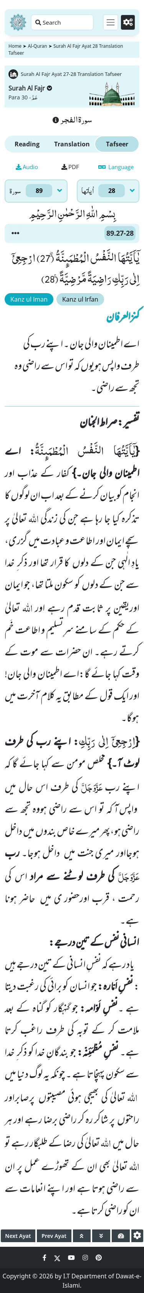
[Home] (18, 22)
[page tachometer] (121, 1236)
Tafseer (117, 144)
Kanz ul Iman (29, 299)
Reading (27, 144)
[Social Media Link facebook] (45, 1257)
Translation (72, 144)
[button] (15, 233)
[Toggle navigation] (110, 22)
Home (15, 46)
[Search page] (62, 22)
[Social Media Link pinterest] (99, 1257)
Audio (27, 167)
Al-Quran (37, 46)
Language (116, 167)
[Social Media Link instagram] (86, 1257)
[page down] (101, 1236)
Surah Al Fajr (30, 88)
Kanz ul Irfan (80, 299)
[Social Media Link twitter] (58, 1257)
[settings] (137, 1236)
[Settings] (128, 22)
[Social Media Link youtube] (72, 1257)
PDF (70, 167)
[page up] (82, 1236)
